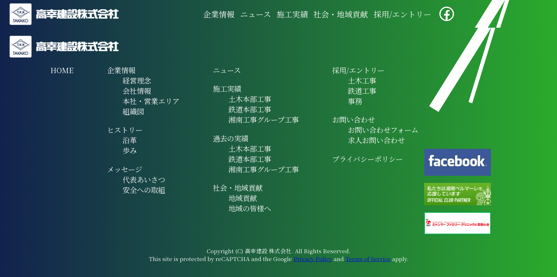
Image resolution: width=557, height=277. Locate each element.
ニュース (255, 14)
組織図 (133, 111)
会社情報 (137, 91)
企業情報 (218, 14)
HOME (62, 70)
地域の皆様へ (249, 208)
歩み (130, 150)
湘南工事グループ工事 (263, 119)
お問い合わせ (353, 119)
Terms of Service (368, 258)
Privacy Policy (312, 258)
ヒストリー (124, 130)
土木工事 (362, 80)
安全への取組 (144, 190)
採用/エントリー (402, 14)
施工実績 (292, 14)
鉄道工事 (362, 91)
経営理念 (137, 80)
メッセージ (124, 169)
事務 (355, 101)
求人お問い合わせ (376, 140)
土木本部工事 (249, 99)
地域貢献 (242, 198)
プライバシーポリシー (367, 159)
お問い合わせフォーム (383, 130)
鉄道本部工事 (249, 109)
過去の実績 (230, 138)
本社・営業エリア (151, 101)
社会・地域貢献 (340, 14)
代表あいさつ (144, 179)
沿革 (130, 140)
